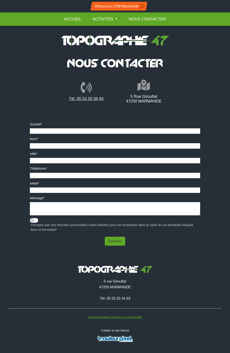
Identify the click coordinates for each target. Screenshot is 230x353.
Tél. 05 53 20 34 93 (83, 98)
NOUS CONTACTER (147, 19)
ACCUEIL (72, 19)
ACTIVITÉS (103, 19)
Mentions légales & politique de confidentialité (115, 317)
